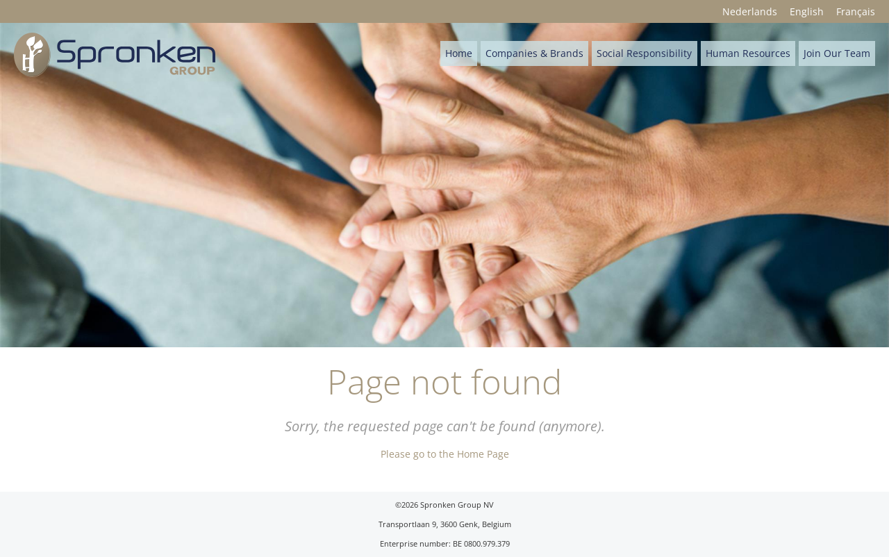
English (807, 11)
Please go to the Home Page (445, 453)
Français (855, 11)
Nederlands (749, 11)
